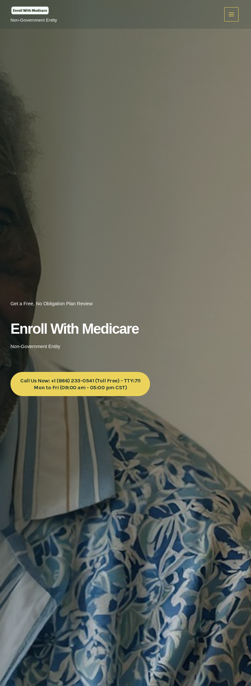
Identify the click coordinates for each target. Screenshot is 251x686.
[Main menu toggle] (231, 14)
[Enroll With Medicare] (30, 11)
